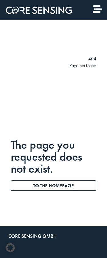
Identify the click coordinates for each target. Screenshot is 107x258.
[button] (10, 248)
